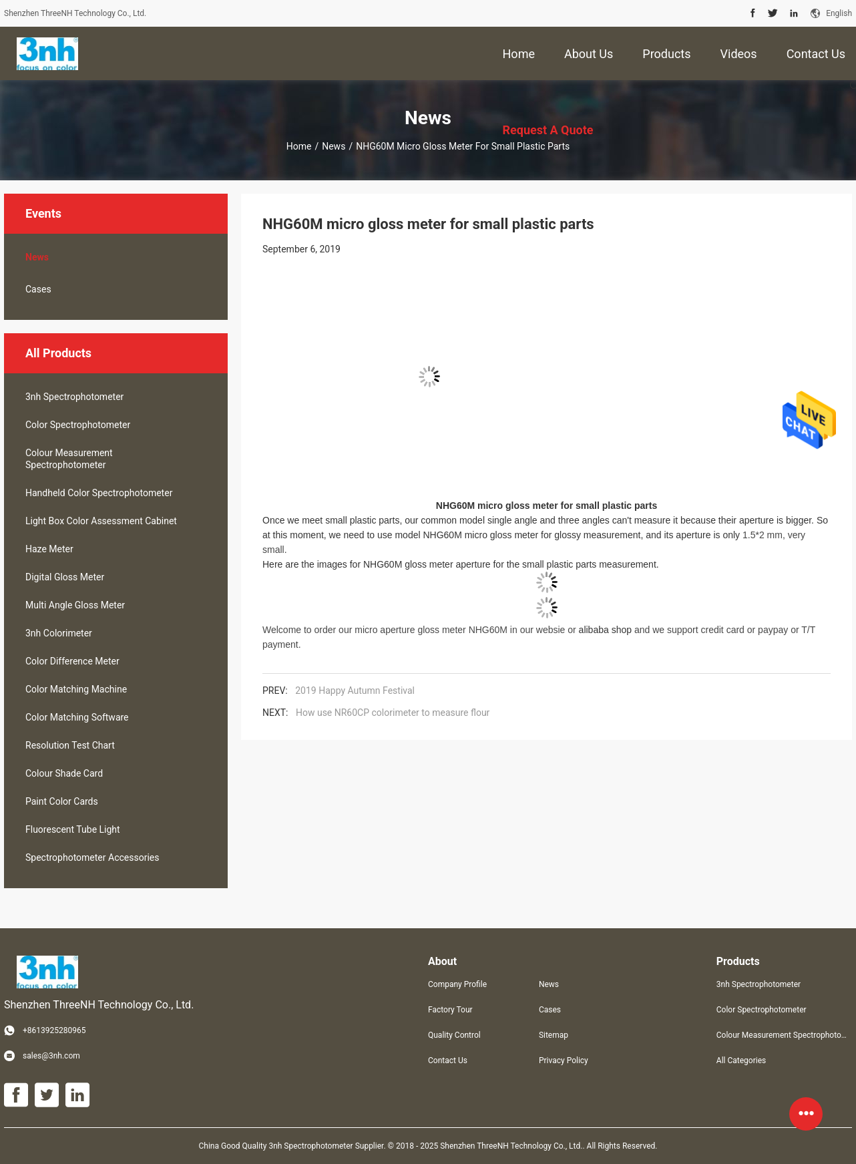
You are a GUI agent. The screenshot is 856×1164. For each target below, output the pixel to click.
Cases (38, 289)
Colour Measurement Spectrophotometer (69, 458)
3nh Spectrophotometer (74, 396)
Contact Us (447, 1060)
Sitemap (553, 1035)
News (333, 146)
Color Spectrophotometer (77, 424)
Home (299, 146)
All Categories (741, 1060)
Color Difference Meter (72, 661)
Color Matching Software (77, 717)
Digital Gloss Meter (64, 577)
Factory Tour (450, 1009)
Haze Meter (49, 549)
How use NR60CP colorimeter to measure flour (392, 712)
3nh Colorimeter (58, 633)
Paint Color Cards (61, 801)
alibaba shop (605, 629)
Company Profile (457, 984)
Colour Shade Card (64, 773)
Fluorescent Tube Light (72, 829)
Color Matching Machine (76, 689)
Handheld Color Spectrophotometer (98, 493)
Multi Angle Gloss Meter (75, 605)
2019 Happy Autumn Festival (355, 690)
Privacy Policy (563, 1060)
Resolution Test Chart (70, 745)
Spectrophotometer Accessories (92, 857)
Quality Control (454, 1035)
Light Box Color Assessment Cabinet (101, 521)
